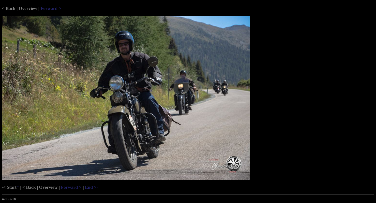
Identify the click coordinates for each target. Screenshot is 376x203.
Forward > (50, 8)
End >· (91, 187)
